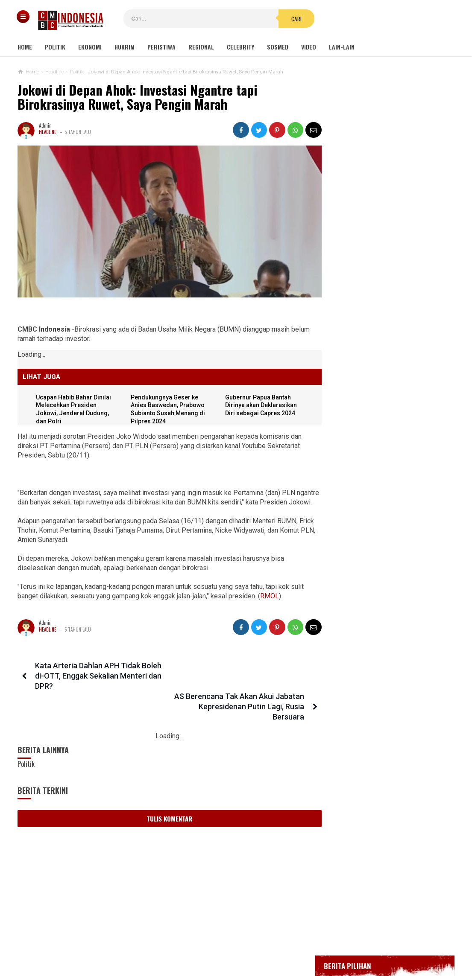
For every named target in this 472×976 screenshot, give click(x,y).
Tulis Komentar (167, 794)
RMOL (269, 603)
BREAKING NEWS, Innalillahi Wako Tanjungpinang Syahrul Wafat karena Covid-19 (392, 264)
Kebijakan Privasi (275, 941)
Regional (201, 46)
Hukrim (124, 46)
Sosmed (277, 46)
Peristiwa (161, 46)
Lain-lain (342, 46)
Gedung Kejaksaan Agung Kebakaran (384, 241)
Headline (47, 131)
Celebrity (240, 46)
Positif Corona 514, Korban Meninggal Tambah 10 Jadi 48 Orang (386, 324)
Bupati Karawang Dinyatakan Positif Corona (393, 304)
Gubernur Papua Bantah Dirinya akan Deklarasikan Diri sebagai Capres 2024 (259, 402)
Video (308, 46)
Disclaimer (326, 941)
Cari (288, 19)
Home (25, 46)
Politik (55, 46)
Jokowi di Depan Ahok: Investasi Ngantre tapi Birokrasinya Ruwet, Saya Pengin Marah (137, 97)
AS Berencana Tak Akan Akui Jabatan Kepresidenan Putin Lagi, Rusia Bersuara (241, 682)
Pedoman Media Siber (209, 941)
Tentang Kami (150, 941)
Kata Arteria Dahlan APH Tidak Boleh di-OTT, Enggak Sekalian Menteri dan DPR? (98, 682)
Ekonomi (90, 46)
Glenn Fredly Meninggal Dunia (376, 287)
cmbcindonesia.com (233, 955)
